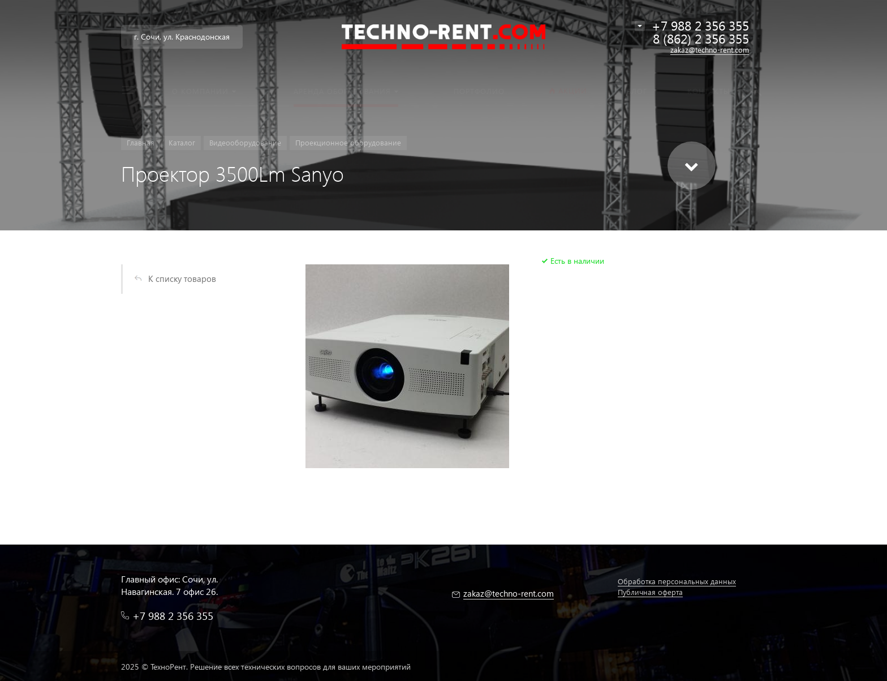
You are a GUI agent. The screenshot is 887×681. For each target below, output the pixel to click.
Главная (140, 142)
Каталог (182, 142)
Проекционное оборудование (348, 142)
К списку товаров (182, 278)
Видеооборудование (245, 142)
